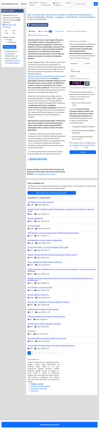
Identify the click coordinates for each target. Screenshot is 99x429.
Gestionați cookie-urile (39, 415)
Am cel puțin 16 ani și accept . (83, 171)
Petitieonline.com (9, 4)
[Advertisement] (62, 24)
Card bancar (11, 100)
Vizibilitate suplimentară (38, 62)
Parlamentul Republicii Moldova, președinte (83, 158)
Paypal (9, 97)
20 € (6, 91)
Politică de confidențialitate (77, 58)
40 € (13, 91)
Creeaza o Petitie (34, 4)
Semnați (83, 179)
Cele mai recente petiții (46, 4)
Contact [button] (69, 3)
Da (77, 174)
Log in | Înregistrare (57, 4)
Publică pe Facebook (37, 51)
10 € (13, 88)
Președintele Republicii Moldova (83, 154)
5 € (6, 88)
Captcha (72, 103)
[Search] (84, 4)
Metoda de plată (9, 95)
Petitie (32, 58)
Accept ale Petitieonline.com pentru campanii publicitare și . (12, 115)
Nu (87, 174)
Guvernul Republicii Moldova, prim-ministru (82, 165)
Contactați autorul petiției (45, 201)
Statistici (59, 58)
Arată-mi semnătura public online (81, 131)
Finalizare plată (9, 104)
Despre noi (34, 418)
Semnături (45, 58)
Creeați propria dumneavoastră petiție (52, 220)
